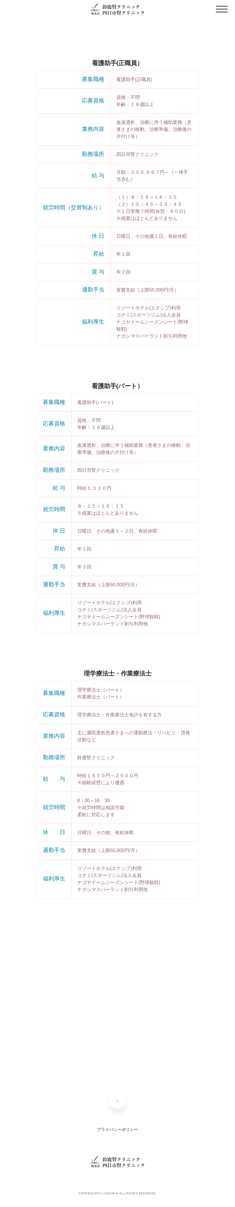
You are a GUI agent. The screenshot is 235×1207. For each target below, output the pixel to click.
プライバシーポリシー (117, 1129)
